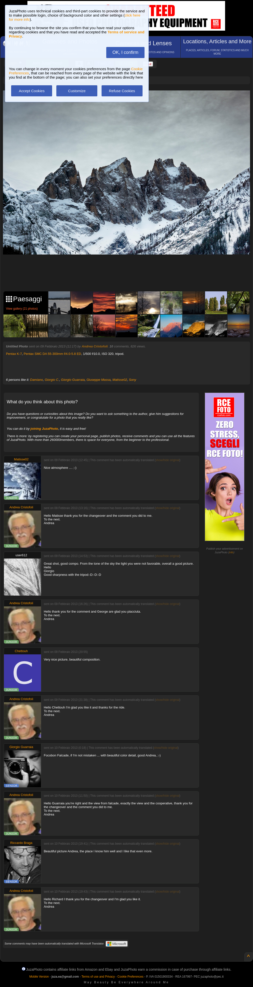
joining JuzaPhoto (44, 428)
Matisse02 (119, 380)
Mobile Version (39, 976)
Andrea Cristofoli (95, 346)
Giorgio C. (52, 380)
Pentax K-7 (14, 354)
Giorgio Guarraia (73, 380)
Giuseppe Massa (98, 380)
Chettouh (21, 651)
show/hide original (167, 460)
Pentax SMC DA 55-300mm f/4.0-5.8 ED (52, 354)
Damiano (36, 380)
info (231, 552)
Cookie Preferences (130, 976)
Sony (132, 380)
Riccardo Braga (21, 843)
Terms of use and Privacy (98, 976)
